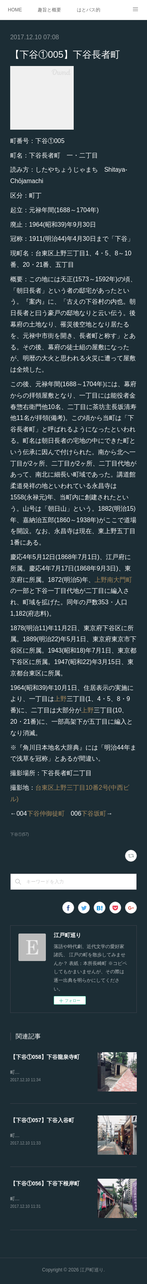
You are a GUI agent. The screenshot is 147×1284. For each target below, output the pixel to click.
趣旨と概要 (49, 10)
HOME (15, 10)
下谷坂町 (93, 813)
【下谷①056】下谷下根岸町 (45, 1184)
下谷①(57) (19, 834)
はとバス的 (88, 10)
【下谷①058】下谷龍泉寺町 (45, 1057)
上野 (60, 698)
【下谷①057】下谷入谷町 (42, 1121)
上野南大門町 (113, 579)
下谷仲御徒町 (46, 813)
